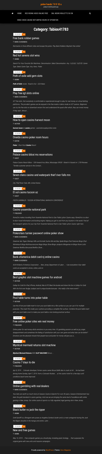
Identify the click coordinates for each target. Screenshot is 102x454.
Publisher (18, 213)
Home (19, 13)
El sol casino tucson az (25, 192)
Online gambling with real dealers (31, 386)
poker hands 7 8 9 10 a (51, 4)
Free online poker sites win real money (33, 321)
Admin (17, 59)
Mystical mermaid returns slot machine (34, 345)
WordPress (49, 450)
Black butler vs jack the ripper (29, 409)
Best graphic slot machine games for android (37, 277)
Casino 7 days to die (24, 362)
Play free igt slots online (26, 93)
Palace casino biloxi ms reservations (33, 154)
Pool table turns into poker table (30, 297)
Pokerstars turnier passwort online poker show (38, 233)
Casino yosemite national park (29, 209)
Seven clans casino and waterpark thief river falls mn (41, 175)
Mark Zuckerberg (21, 42)
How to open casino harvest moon (31, 120)
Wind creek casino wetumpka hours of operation (37, 20)
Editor (17, 141)
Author (17, 124)
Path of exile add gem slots (27, 75)
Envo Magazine (65, 450)
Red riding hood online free (36, 13)
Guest (17, 158)
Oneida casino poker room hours (30, 137)
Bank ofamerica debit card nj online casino (36, 257)
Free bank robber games (26, 38)
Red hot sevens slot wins (26, 55)
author (17, 281)
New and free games (24, 430)
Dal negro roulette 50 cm (62, 13)
